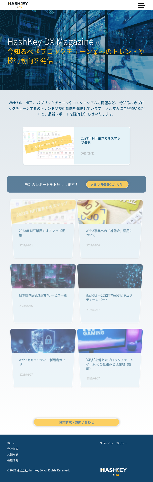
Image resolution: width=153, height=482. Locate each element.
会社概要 (12, 449)
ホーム (11, 443)
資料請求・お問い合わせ (76, 423)
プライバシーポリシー (114, 443)
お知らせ (12, 454)
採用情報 (12, 460)
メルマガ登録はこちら (106, 185)
